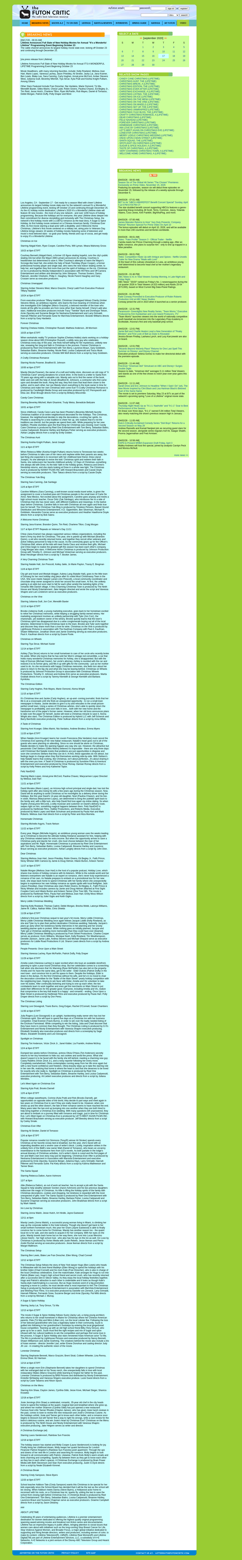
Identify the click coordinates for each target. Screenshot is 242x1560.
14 (132, 56)
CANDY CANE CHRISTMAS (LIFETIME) (140, 78)
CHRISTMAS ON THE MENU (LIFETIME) (140, 99)
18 (174, 56)
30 (153, 65)
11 (174, 51)
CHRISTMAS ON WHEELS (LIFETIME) (139, 104)
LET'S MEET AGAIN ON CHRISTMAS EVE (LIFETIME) (147, 130)
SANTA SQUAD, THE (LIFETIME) (136, 140)
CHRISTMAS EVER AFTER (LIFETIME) (139, 89)
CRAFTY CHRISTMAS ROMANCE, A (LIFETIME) (144, 115)
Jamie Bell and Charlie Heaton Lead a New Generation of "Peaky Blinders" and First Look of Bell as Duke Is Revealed (150, 332)
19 (184, 56)
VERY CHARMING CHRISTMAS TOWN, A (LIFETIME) (146, 151)
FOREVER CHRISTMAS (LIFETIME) (138, 122)
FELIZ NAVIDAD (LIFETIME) (134, 120)
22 (143, 60)
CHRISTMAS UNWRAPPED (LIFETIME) (139, 109)
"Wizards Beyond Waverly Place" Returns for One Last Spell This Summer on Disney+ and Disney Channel (150, 350)
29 (143, 65)
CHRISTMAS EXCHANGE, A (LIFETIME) (140, 91)
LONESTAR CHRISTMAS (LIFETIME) (138, 133)
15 (143, 56)
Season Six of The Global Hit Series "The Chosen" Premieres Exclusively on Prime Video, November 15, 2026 (148, 183)
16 (153, 56)
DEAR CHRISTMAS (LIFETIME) (135, 117)
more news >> (181, 455)
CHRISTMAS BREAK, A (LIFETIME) (137, 84)
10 (163, 51)
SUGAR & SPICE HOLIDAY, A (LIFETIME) (140, 145)
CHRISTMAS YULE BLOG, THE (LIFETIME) (141, 112)
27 (122, 65)
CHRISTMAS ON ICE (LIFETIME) (136, 96)
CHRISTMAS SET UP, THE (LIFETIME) (139, 107)
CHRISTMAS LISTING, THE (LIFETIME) (139, 94)
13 (122, 56)
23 (153, 60)
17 (163, 56)
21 (132, 60)
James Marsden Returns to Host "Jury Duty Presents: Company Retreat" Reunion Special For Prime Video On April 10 (149, 223)
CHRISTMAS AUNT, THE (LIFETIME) (138, 81)
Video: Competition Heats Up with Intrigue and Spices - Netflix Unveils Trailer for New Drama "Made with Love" (152, 258)
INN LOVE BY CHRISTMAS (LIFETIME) (139, 127)
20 (122, 60)
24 (163, 60)
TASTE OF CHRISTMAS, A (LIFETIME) (138, 148)
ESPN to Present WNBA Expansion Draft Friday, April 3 (145, 443)
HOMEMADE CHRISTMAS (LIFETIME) (139, 125)
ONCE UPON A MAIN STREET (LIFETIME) (141, 138)
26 (184, 60)
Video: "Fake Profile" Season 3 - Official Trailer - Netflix (145, 239)
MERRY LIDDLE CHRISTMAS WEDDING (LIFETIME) (146, 135)
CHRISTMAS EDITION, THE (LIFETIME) (140, 86)
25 (174, 60)
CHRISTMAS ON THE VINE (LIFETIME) (139, 102)
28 (132, 65)
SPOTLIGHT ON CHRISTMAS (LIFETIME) (141, 143)
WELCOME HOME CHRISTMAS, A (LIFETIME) (143, 153)
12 (184, 51)
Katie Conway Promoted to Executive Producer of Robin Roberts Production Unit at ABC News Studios (150, 298)
